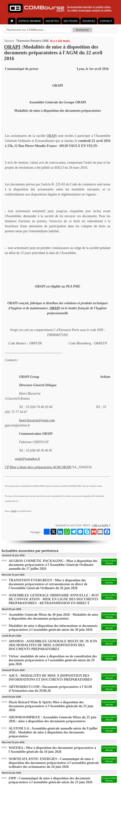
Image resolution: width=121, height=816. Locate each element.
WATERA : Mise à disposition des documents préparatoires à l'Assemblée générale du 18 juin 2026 (52, 750)
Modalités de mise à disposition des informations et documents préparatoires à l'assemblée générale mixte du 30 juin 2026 (53, 628)
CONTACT (106, 21)
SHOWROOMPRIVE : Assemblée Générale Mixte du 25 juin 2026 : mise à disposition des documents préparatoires (52, 719)
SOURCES (88, 21)
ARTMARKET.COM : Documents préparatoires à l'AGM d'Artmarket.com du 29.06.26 (50, 689)
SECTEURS (70, 21)
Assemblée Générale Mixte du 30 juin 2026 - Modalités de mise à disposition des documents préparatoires (53, 616)
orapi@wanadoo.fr (27, 459)
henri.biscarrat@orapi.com (37, 420)
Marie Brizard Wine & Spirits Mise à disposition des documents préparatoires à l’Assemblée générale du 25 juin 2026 (51, 706)
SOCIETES (52, 21)
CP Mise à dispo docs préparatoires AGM (33, 467)
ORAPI (12, 47)
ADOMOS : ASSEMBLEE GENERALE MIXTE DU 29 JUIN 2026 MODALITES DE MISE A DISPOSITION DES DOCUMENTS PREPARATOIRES (53, 645)
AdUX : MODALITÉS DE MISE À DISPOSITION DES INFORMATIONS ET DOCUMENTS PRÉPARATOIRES (50, 677)
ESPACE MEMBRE (29, 21)
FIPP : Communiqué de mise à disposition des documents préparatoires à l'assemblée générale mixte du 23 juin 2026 (51, 780)
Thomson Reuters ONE (32, 40)
